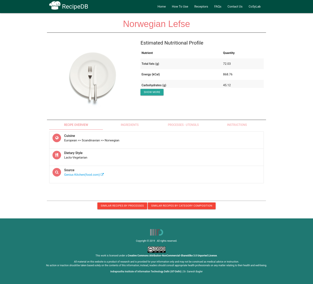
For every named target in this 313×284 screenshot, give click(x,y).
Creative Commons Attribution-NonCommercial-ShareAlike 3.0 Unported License (172, 255)
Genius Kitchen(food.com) (84, 175)
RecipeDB (68, 6)
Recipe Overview (76, 124)
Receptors (201, 6)
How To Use (180, 6)
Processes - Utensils (183, 124)
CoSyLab (255, 6)
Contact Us (235, 6)
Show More (152, 92)
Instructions (237, 124)
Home (162, 6)
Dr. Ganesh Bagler (193, 271)
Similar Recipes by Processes (122, 205)
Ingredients (130, 124)
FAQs (217, 6)
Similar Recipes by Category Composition (181, 205)
